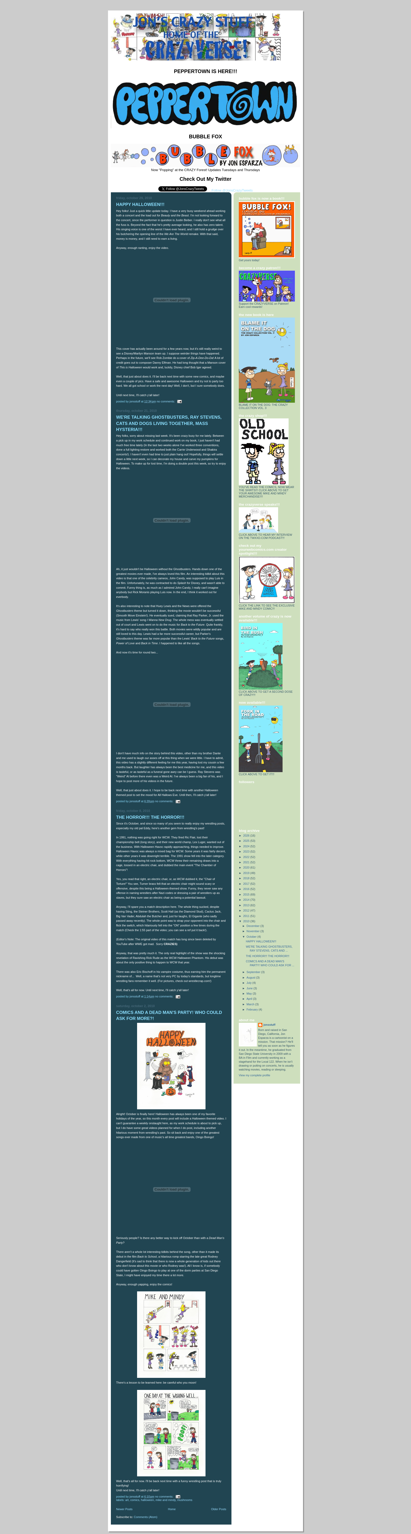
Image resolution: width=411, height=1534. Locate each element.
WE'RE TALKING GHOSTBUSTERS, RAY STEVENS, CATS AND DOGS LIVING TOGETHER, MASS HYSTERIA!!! (168, 423)
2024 (246, 846)
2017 (246, 883)
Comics (134, 1500)
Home (172, 1509)
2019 (246, 873)
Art (127, 1500)
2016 (246, 889)
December (254, 925)
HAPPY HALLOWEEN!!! (140, 204)
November (254, 931)
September (254, 972)
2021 (246, 862)
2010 (246, 921)
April (250, 998)
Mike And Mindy (165, 1500)
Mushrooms (184, 1500)
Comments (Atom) (146, 1517)
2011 (246, 916)
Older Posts (218, 1509)
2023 (246, 851)
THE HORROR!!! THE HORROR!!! (150, 817)
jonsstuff (269, 1024)
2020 (246, 867)
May (250, 993)
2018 (246, 878)
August (251, 977)
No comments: (166, 401)
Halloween (147, 1500)
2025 (246, 840)
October (252, 936)
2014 (246, 899)
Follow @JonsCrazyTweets (232, 190)
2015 (246, 894)
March (251, 1004)
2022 (246, 857)
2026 (246, 835)
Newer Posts (124, 1509)
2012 (246, 910)
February (253, 1009)
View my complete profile (254, 1075)
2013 (246, 905)
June (250, 988)
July (249, 982)
